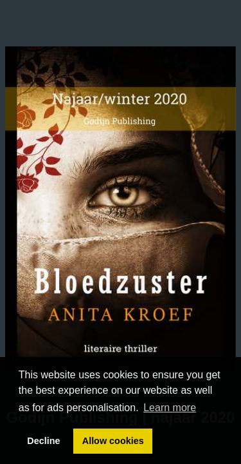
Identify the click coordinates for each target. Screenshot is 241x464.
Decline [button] (43, 441)
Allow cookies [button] (113, 441)
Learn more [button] (169, 407)
